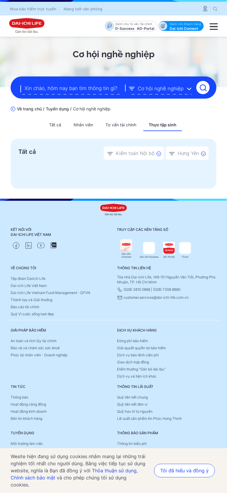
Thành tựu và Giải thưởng (31, 299)
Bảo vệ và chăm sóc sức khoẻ (35, 347)
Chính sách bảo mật (33, 478)
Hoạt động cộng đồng (28, 404)
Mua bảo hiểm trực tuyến (33, 8)
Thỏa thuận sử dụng (114, 471)
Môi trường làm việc (27, 443)
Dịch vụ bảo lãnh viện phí (138, 354)
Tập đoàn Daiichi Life (28, 278)
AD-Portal (169, 250)
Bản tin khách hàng (26, 418)
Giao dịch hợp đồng (133, 362)
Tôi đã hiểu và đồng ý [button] (184, 471)
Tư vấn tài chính (121, 124)
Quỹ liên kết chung (132, 397)
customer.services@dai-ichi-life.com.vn (153, 297)
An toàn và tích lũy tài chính (33, 340)
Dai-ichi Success (149, 250)
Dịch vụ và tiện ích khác (137, 376)
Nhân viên (83, 124)
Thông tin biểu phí (132, 443)
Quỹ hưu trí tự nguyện (135, 411)
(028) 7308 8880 (166, 289)
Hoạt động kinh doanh (29, 411)
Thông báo (19, 397)
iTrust (185, 250)
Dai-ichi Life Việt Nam (29, 285)
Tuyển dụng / (59, 108)
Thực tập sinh (162, 124)
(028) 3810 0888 (134, 289)
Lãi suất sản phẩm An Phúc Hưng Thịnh (149, 418)
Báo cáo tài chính (25, 306)
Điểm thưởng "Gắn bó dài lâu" (141, 369)
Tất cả (55, 124)
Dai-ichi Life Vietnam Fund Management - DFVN (50, 292)
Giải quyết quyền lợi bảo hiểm (141, 347)
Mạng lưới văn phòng (83, 8)
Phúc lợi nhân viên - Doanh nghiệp (39, 354)
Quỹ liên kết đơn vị (132, 404)
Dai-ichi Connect (126, 248)
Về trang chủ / (30, 108)
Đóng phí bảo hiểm (132, 340)
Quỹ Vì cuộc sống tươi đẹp (32, 313)
